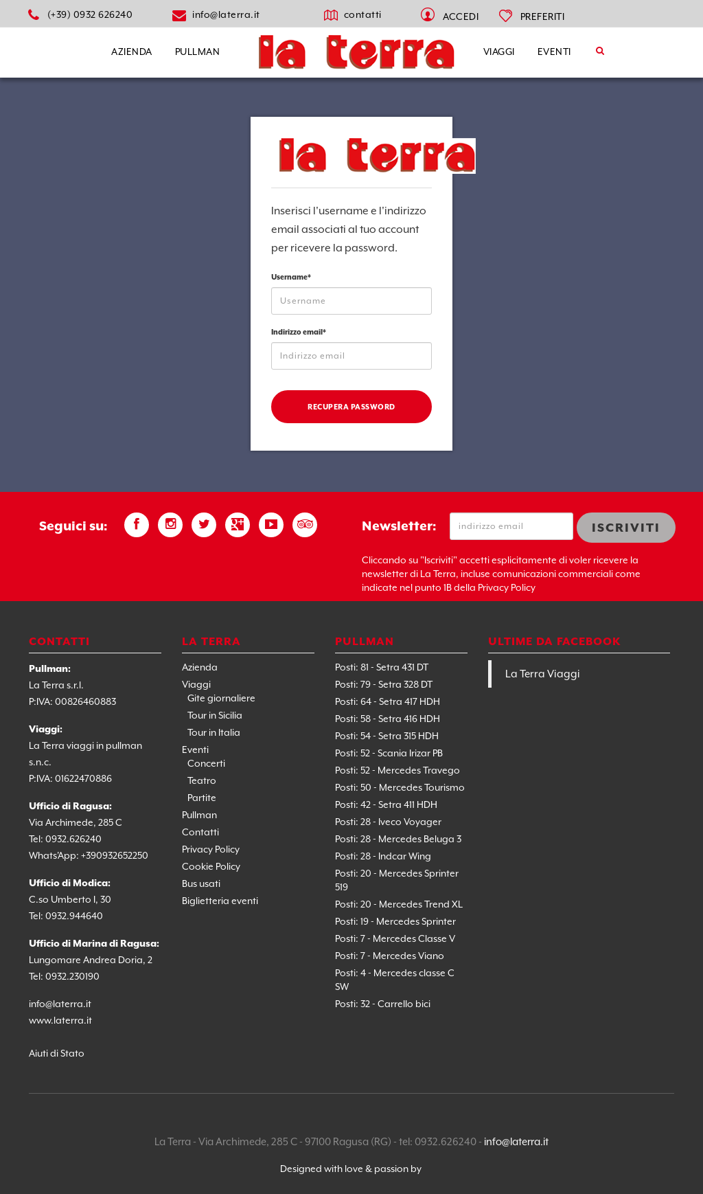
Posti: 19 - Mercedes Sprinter (395, 921)
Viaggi (499, 51)
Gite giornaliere (221, 697)
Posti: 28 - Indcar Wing (383, 856)
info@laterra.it (226, 14)
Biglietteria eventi (220, 900)
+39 (88, 855)
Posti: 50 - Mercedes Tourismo (400, 787)
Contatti (200, 831)
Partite (201, 797)
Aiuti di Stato (56, 1053)
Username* (291, 277)
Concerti (206, 763)
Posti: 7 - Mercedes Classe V (395, 938)
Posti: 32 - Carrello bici (382, 1003)
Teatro (201, 780)
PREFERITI (542, 16)
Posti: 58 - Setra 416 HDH (387, 718)
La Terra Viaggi (542, 674)
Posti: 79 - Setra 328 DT (384, 684)
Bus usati (201, 883)
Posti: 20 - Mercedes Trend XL (399, 904)
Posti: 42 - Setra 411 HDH (386, 804)
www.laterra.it (60, 1020)
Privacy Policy (211, 849)
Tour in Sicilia (214, 715)
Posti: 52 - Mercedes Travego (397, 770)
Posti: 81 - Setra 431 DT (381, 667)
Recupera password (351, 407)
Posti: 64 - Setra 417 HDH (387, 701)
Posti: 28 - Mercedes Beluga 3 (398, 838)
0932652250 (122, 855)
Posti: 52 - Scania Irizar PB (389, 752)
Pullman (197, 51)
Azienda (131, 51)
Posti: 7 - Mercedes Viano (389, 955)
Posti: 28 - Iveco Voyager (388, 821)
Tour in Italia (213, 732)
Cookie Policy (211, 866)
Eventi (554, 51)
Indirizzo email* (298, 332)
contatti (363, 14)
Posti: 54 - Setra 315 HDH (387, 735)
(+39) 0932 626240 (90, 14)
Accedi (461, 16)
